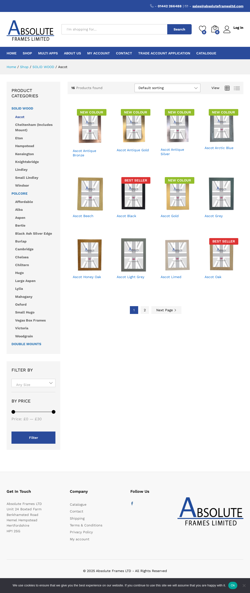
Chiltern (22, 265)
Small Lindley (26, 178)
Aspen (20, 218)
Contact (124, 53)
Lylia (19, 289)
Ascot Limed (171, 277)
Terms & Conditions (86, 525)
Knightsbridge (27, 162)
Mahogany (23, 297)
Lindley (21, 169)
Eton (19, 138)
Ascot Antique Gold (133, 150)
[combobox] (33, 383)
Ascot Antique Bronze (84, 153)
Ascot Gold (170, 216)
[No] (243, 585)
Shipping (77, 518)
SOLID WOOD (22, 108)
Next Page (166, 310)
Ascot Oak (213, 277)
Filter (33, 438)
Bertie (20, 225)
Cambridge (24, 249)
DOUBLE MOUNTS (26, 344)
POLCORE (19, 193)
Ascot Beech (83, 216)
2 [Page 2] (145, 310)
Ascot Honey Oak (87, 277)
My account (98, 53)
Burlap (21, 241)
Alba (19, 209)
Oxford (21, 304)
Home (12, 53)
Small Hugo (24, 312)
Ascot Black (126, 216)
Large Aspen (25, 281)
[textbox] (33, 385)
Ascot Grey (214, 216)
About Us (72, 53)
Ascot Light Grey (130, 277)
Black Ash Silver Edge (33, 233)
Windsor (22, 185)
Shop (27, 53)
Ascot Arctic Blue (219, 148)
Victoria (21, 328)
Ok (233, 585)
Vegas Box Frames (30, 320)
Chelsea (22, 257)
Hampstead (24, 146)
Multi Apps (48, 53)
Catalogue (206, 53)
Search (179, 29)
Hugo (19, 273)
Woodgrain (24, 336)
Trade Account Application (164, 53)
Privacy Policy (81, 532)
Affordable (24, 202)
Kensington (24, 154)
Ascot (19, 117)
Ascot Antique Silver (172, 152)
